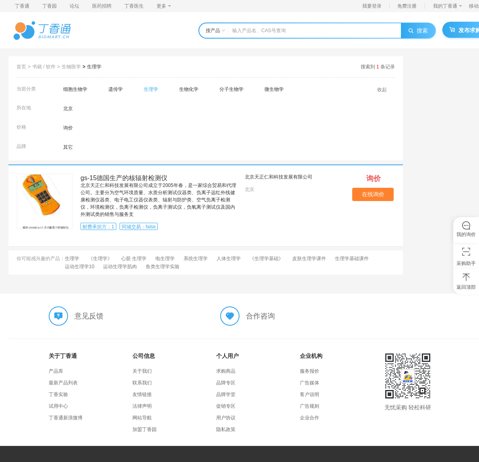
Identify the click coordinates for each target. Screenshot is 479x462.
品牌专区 (225, 383)
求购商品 (225, 371)
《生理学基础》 (266, 258)
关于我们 (142, 371)
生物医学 (71, 67)
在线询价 (373, 194)
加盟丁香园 (144, 429)
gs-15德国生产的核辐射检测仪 (124, 178)
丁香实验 (58, 394)
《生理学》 (100, 258)
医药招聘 (101, 6)
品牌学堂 (225, 394)
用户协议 (225, 418)
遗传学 (115, 89)
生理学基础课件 (352, 258)
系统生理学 (196, 258)
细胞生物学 (75, 89)
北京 (68, 108)
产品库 (56, 371)
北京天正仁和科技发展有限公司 (278, 177)
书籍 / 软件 (44, 67)
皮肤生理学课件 (309, 258)
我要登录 (372, 6)
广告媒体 (309, 383)
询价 (68, 128)
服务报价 (309, 371)
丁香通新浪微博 (66, 418)
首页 (21, 67)
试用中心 (58, 406)
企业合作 (309, 418)
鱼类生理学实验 (163, 266)
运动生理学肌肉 (120, 266)
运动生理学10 (79, 266)
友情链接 (142, 394)
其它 (68, 147)
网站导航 (142, 418)
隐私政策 (225, 429)
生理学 (94, 67)
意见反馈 (88, 316)
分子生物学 (231, 89)
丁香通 (22, 6)
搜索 (418, 30)
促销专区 (225, 406)
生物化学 (188, 89)
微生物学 (274, 89)
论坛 (74, 6)
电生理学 (165, 258)
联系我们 (142, 383)
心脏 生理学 (134, 258)
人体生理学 (229, 258)
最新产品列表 (63, 383)
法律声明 (142, 406)
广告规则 (309, 406)
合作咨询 (260, 316)
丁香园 (49, 6)
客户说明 (309, 394)
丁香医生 (134, 6)
